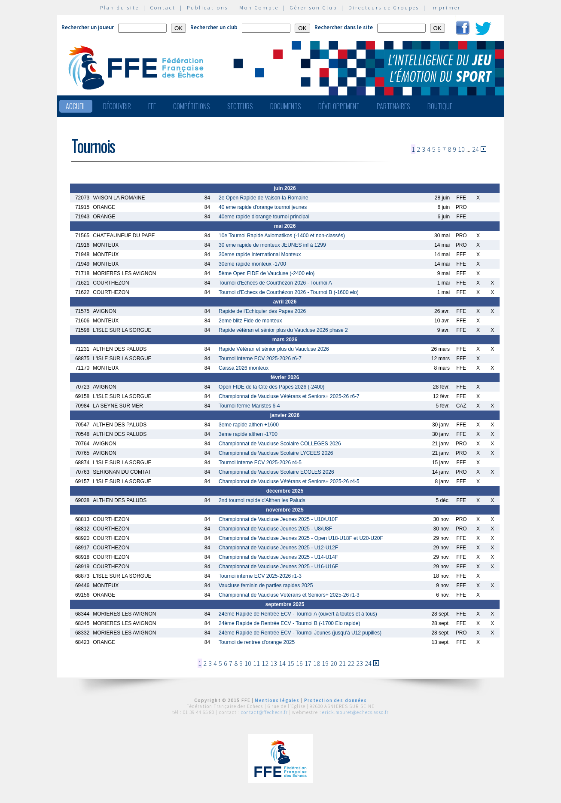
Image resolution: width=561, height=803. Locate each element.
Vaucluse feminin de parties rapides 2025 (266, 585)
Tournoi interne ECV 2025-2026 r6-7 (260, 359)
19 (325, 663)
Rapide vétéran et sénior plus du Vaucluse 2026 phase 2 (283, 330)
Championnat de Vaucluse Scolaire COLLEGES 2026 (280, 444)
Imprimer (445, 7)
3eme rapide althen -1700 (248, 434)
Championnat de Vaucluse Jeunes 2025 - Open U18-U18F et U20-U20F (301, 538)
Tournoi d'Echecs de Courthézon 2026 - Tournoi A (275, 283)
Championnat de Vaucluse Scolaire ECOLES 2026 (276, 472)
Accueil (76, 106)
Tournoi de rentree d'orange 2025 (257, 642)
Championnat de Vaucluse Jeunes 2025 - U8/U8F (275, 529)
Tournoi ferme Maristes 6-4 (249, 406)
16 (299, 663)
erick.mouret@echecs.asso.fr (355, 712)
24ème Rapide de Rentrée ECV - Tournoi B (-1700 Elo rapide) (289, 623)
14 (282, 663)
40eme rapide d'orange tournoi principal (264, 217)
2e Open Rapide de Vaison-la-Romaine (263, 198)
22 (351, 663)
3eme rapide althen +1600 (249, 425)
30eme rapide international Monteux (260, 254)
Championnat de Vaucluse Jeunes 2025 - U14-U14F (278, 557)
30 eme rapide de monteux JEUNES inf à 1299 (272, 245)
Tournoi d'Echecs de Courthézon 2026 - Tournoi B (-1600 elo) (289, 292)
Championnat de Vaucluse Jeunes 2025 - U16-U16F (278, 567)
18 (316, 663)
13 (273, 663)
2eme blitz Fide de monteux (250, 321)
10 (461, 149)
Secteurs (240, 106)
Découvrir (117, 106)
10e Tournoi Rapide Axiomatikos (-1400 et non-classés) (282, 236)
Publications (207, 7)
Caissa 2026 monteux (243, 368)
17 (308, 663)
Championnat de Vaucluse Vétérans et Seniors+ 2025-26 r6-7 (289, 396)
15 (290, 663)
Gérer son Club (313, 7)
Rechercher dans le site (343, 27)
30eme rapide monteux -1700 (252, 264)
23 (359, 663)
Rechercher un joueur (87, 27)
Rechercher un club (214, 27)
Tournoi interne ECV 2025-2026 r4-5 (260, 463)
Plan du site (119, 7)
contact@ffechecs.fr (264, 712)
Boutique (439, 106)
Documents (285, 106)
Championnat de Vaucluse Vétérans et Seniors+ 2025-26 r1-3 (289, 595)
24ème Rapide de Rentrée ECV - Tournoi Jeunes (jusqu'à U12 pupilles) (300, 633)
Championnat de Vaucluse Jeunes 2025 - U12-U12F (278, 548)
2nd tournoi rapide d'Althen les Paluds (262, 500)
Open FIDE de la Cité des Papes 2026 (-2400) (271, 387)
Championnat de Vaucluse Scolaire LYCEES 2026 (276, 453)
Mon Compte (259, 7)
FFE (152, 106)
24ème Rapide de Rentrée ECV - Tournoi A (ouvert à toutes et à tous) (298, 614)
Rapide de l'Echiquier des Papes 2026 (262, 311)
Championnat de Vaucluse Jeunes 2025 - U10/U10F (278, 519)
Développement (339, 106)
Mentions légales (277, 700)
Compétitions (191, 106)
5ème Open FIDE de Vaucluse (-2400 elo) (266, 273)
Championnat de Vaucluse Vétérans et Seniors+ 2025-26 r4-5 (289, 481)
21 (342, 663)
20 (333, 663)
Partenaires (393, 106)
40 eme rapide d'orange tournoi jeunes (263, 207)
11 (256, 663)
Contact (163, 7)
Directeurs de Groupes (383, 7)
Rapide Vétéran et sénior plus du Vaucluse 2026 (274, 349)
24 (475, 149)
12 (265, 663)
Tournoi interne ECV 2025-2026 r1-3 (260, 576)
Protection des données (335, 700)
